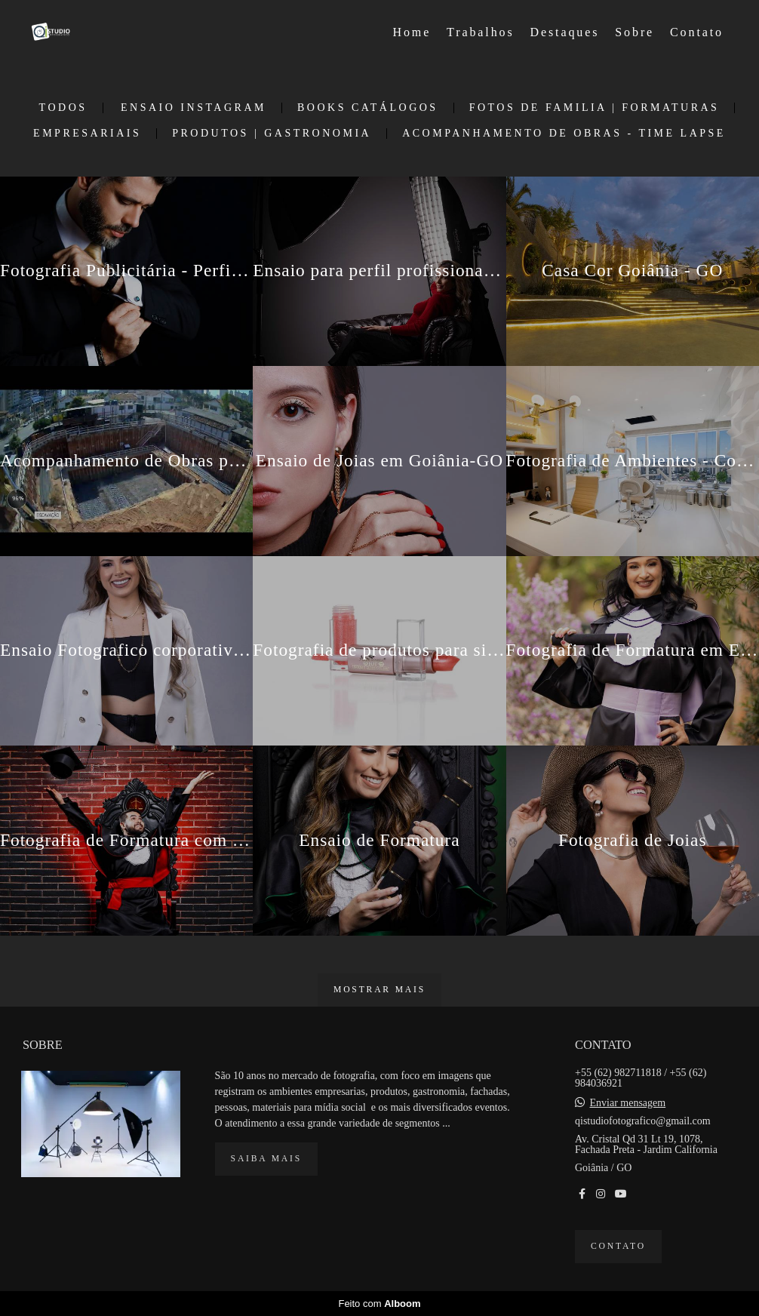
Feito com (379, 1303)
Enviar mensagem (628, 1103)
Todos (63, 108)
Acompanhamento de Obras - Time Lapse (564, 133)
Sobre (634, 32)
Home (412, 32)
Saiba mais (266, 1159)
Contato (697, 32)
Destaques (565, 32)
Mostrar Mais (379, 990)
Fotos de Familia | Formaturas (594, 108)
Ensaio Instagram (193, 108)
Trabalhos (481, 32)
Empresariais (87, 133)
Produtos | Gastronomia (271, 133)
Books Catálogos (367, 108)
